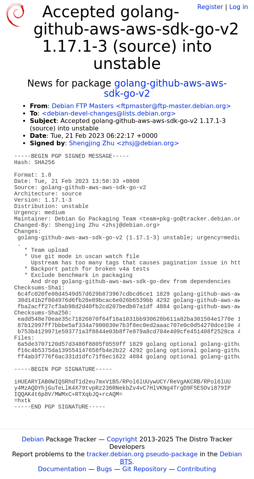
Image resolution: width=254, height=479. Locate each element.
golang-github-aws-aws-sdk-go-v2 (165, 88)
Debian (33, 439)
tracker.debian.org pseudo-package (142, 454)
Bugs (104, 469)
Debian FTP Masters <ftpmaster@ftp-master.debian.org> (141, 106)
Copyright (122, 439)
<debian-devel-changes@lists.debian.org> (109, 113)
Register (210, 7)
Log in (238, 7)
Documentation (62, 469)
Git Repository (144, 469)
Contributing (196, 469)
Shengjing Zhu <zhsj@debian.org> (124, 143)
